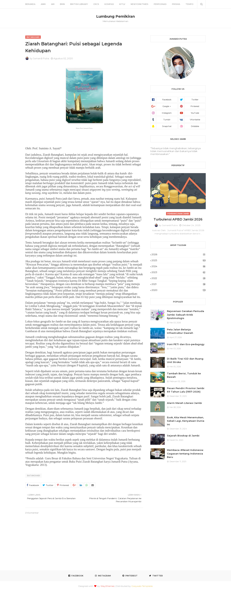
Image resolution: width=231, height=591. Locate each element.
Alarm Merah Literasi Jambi (184, 403)
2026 (179, 254)
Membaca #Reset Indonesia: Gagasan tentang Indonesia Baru (185, 453)
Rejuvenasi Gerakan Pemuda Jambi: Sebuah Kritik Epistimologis (185, 315)
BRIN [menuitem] (62, 4)
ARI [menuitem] (53, 4)
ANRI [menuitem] (43, 4)
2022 (179, 278)
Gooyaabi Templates (142, 586)
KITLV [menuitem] (122, 4)
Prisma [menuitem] (176, 4)
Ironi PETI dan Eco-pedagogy (185, 344)
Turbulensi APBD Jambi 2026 (178, 219)
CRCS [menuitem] (96, 4)
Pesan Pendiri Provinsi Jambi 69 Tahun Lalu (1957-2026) (185, 390)
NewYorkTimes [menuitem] (139, 4)
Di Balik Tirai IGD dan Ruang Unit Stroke (185, 360)
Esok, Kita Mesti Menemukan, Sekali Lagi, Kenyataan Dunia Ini (185, 421)
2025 (179, 260)
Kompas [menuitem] (109, 4)
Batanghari (33, 475)
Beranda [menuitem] (30, 4)
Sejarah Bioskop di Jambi (183, 435)
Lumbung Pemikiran (115, 16)
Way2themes (107, 586)
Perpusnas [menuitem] (160, 4)
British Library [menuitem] (79, 4)
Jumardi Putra (41, 58)
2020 (179, 290)
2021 (179, 284)
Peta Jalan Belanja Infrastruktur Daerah (180, 331)
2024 (179, 266)
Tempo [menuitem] (189, 4)
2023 (179, 272)
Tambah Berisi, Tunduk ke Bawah (184, 375)
